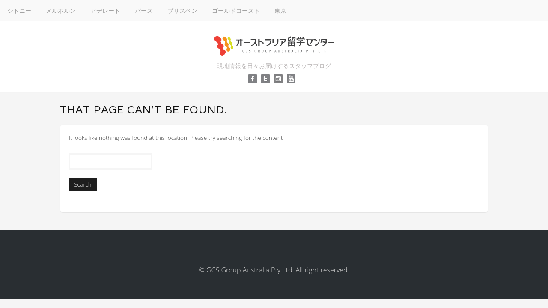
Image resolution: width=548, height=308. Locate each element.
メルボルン (188, 10)
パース (271, 10)
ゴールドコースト (363, 10)
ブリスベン (310, 10)
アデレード (232, 10)
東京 (408, 10)
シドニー (146, 10)
